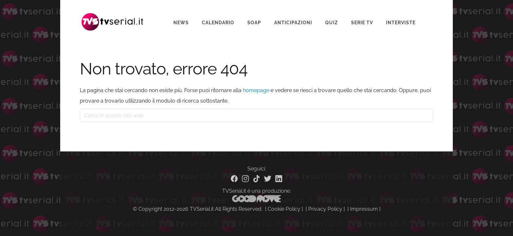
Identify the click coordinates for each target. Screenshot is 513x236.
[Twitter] (268, 179)
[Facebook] (234, 179)
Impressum (364, 209)
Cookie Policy (284, 209)
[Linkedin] (279, 179)
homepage (256, 90)
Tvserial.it (112, 17)
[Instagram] (245, 179)
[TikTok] (256, 179)
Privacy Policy (325, 209)
